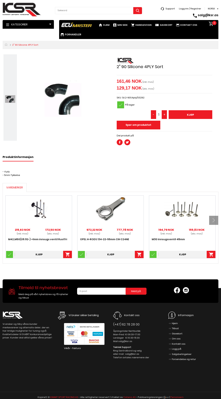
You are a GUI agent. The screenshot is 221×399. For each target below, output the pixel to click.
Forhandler (73, 34)
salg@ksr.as (208, 15)
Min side (122, 25)
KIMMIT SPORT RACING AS (64, 397)
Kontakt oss (188, 25)
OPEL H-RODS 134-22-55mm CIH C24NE (104, 239)
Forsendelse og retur (184, 359)
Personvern (176, 397)
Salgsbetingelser (182, 354)
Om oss (176, 338)
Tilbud (175, 328)
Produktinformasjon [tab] (18, 157)
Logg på (176, 349)
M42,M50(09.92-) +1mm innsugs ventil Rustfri (37, 239)
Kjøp (190, 115)
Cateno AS (129, 397)
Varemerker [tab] (14, 187)
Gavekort (166, 25)
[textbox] (98, 10)
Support (170, 8)
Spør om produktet (138, 125)
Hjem (106, 25)
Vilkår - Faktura (72, 348)
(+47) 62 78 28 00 (126, 324)
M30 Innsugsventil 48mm (168, 239)
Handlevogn (143, 25)
